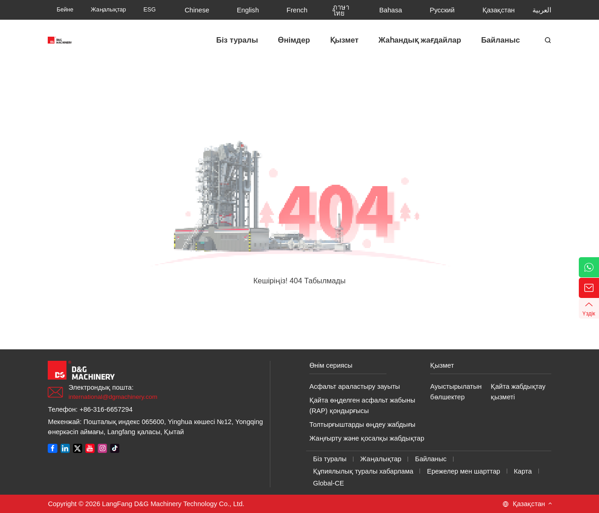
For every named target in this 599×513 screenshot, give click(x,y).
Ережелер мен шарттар (463, 471)
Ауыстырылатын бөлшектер (455, 392)
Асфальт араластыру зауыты (354, 386)
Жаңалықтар (381, 459)
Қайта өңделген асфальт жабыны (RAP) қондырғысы (362, 405)
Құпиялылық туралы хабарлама (363, 471)
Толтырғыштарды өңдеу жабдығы (362, 424)
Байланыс (430, 459)
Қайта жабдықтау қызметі (518, 392)
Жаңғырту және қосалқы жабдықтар (366, 438)
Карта (523, 471)
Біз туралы (330, 459)
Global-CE (328, 483)
